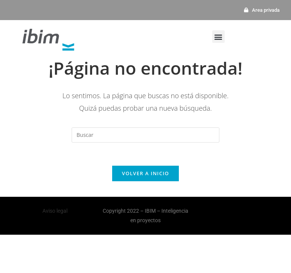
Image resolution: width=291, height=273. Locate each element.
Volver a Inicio (145, 173)
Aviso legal (54, 211)
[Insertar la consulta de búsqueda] (145, 135)
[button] (218, 36)
